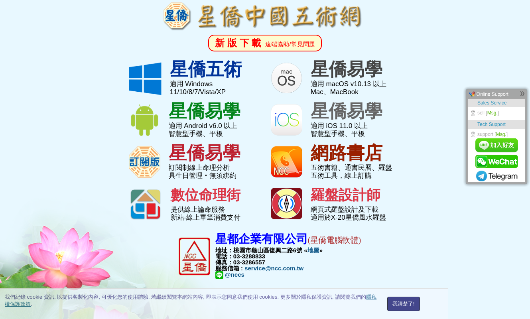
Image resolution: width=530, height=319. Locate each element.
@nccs (229, 274)
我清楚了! (403, 304)
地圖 (313, 250)
